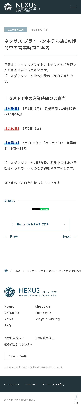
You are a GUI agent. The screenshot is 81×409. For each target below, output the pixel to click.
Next (67, 237)
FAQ (7, 326)
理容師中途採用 (14, 338)
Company (11, 385)
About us (42, 307)
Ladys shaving (47, 319)
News (17, 271)
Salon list (12, 313)
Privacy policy (53, 385)
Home (9, 307)
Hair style (43, 313)
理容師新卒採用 (45, 338)
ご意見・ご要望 (17, 356)
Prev (14, 237)
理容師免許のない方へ (18, 345)
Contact (31, 385)
